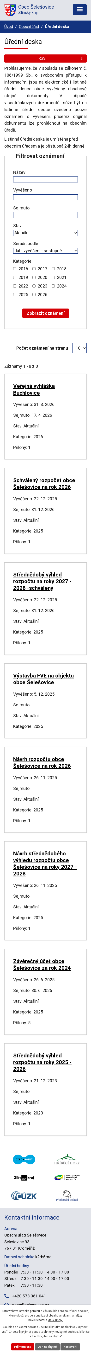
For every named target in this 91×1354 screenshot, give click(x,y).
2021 (62, 277)
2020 (42, 277)
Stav (17, 225)
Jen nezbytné (47, 1347)
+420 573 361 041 (29, 1296)
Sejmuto (21, 207)
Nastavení (70, 1347)
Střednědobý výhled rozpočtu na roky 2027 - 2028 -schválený (42, 581)
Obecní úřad (29, 26)
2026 (42, 294)
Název (19, 172)
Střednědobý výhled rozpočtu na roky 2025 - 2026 (42, 1062)
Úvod (8, 26)
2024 (62, 285)
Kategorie (22, 261)
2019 (23, 277)
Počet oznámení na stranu (42, 348)
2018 (62, 268)
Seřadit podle (25, 243)
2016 (23, 268)
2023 (42, 285)
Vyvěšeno (22, 189)
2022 (23, 285)
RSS (61, 58)
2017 (42, 268)
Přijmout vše (22, 1347)
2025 (23, 294)
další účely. (55, 1320)
